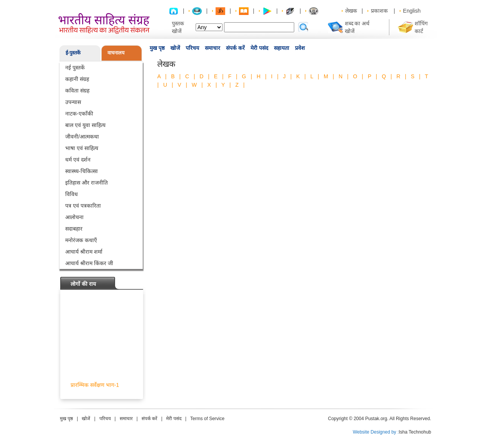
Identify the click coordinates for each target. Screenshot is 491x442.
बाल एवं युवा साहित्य (85, 125)
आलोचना (74, 217)
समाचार (212, 48)
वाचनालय (116, 53)
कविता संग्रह (77, 90)
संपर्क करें (235, 48)
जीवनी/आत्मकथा (82, 137)
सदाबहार (73, 229)
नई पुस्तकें (75, 67)
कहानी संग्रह (77, 79)
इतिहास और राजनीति (86, 183)
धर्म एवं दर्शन (78, 160)
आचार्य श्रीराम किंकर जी (89, 263)
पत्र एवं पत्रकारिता (83, 206)
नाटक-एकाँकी (79, 113)
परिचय (192, 48)
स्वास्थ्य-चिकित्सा (81, 171)
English (412, 11)
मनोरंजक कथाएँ (81, 240)
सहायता (281, 48)
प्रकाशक (379, 11)
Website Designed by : (376, 432)
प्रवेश (300, 48)
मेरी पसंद (259, 48)
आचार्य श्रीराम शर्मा (83, 252)
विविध (71, 194)
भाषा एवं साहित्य (81, 148)
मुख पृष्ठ (157, 48)
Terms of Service (207, 418)
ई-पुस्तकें (73, 53)
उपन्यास (73, 102)
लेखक (351, 11)
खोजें (175, 48)
